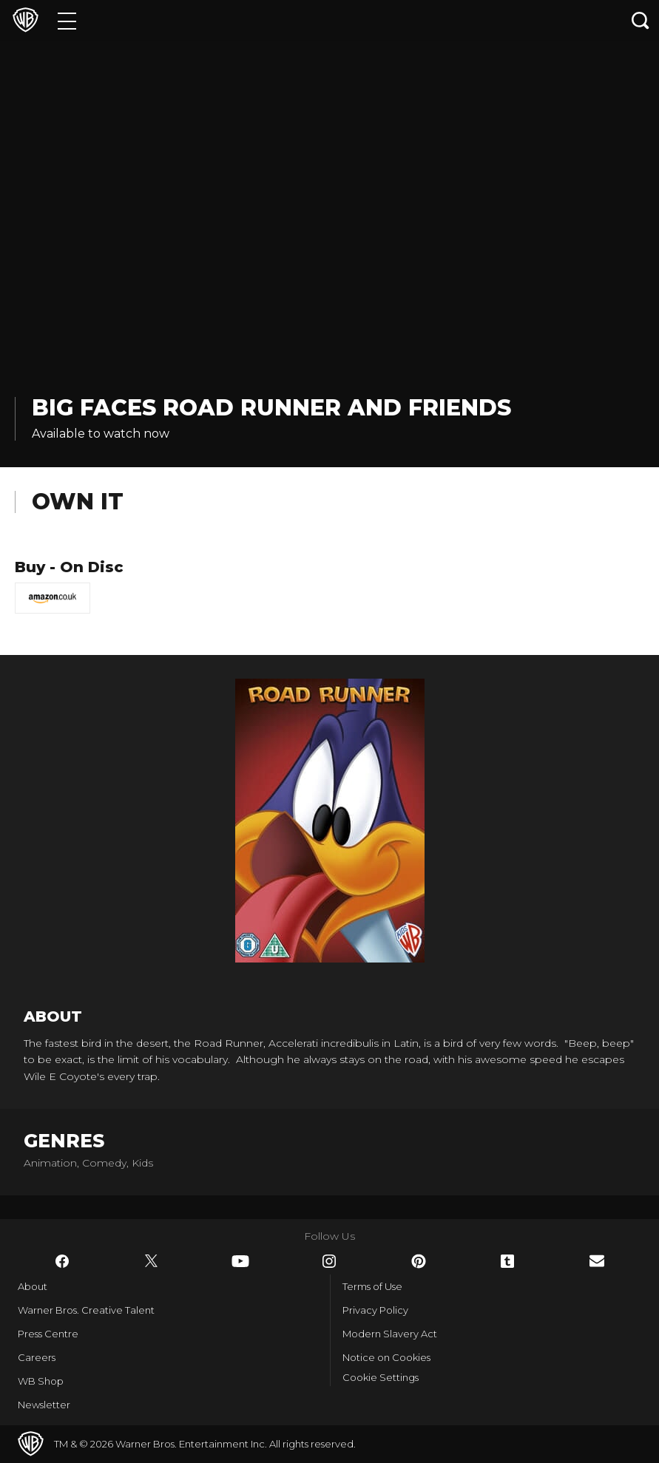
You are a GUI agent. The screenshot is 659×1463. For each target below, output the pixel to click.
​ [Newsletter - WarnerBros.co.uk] (597, 1261)
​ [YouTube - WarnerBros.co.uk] (240, 1261)
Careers (36, 1357)
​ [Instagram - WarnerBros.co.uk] (329, 1261)
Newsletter (44, 1405)
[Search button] (640, 20)
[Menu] (67, 20)
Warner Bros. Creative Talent (86, 1310)
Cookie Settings (380, 1377)
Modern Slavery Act (389, 1334)
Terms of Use (372, 1286)
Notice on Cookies (386, 1357)
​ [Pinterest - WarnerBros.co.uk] (418, 1261)
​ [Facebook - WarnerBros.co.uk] (62, 1261)
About (32, 1286)
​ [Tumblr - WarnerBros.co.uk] (507, 1261)
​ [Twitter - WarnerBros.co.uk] (151, 1261)
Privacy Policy (375, 1310)
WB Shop (41, 1381)
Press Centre (48, 1334)
